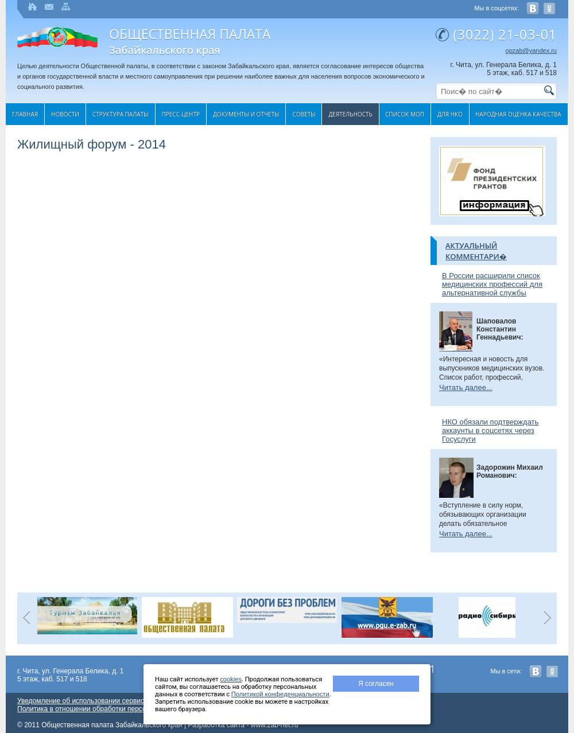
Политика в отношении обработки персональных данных (108, 709)
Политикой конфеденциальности (280, 694)
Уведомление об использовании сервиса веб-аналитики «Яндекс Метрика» (137, 701)
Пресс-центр (181, 114)
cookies (231, 679)
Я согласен (376, 684)
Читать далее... (465, 387)
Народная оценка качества (518, 114)
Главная (25, 114)
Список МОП (404, 114)
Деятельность (350, 114)
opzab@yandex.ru (531, 50)
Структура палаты (120, 114)
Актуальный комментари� (476, 251)
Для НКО (450, 114)
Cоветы (303, 114)
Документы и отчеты (246, 114)
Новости (65, 114)
